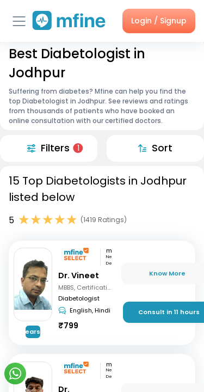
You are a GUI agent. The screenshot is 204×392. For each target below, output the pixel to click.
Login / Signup (159, 20)
